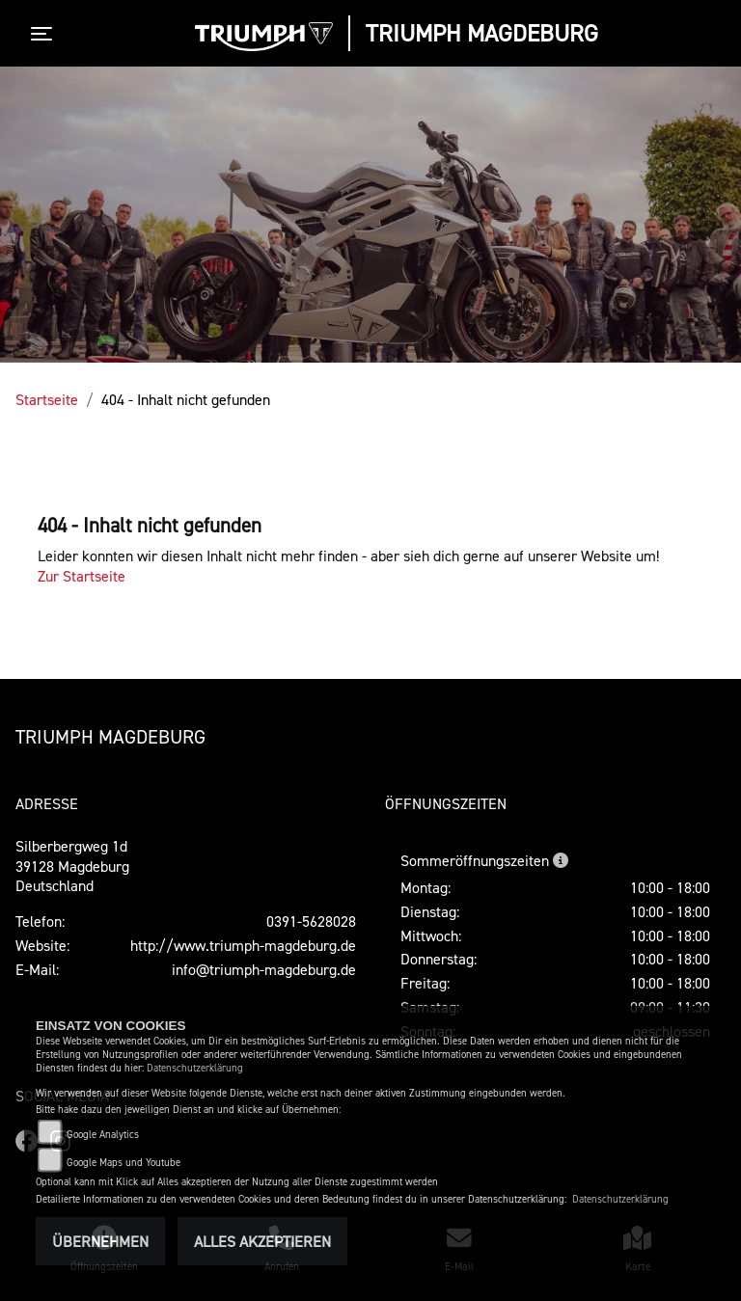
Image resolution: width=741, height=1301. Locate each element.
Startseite (46, 399)
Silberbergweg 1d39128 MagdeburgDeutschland (72, 866)
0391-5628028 (311, 921)
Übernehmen (100, 1241)
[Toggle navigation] (45, 34)
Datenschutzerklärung (195, 1068)
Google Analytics (103, 1134)
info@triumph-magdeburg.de (264, 969)
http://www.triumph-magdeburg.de (243, 945)
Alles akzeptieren (262, 1241)
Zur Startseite (81, 575)
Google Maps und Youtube (123, 1162)
